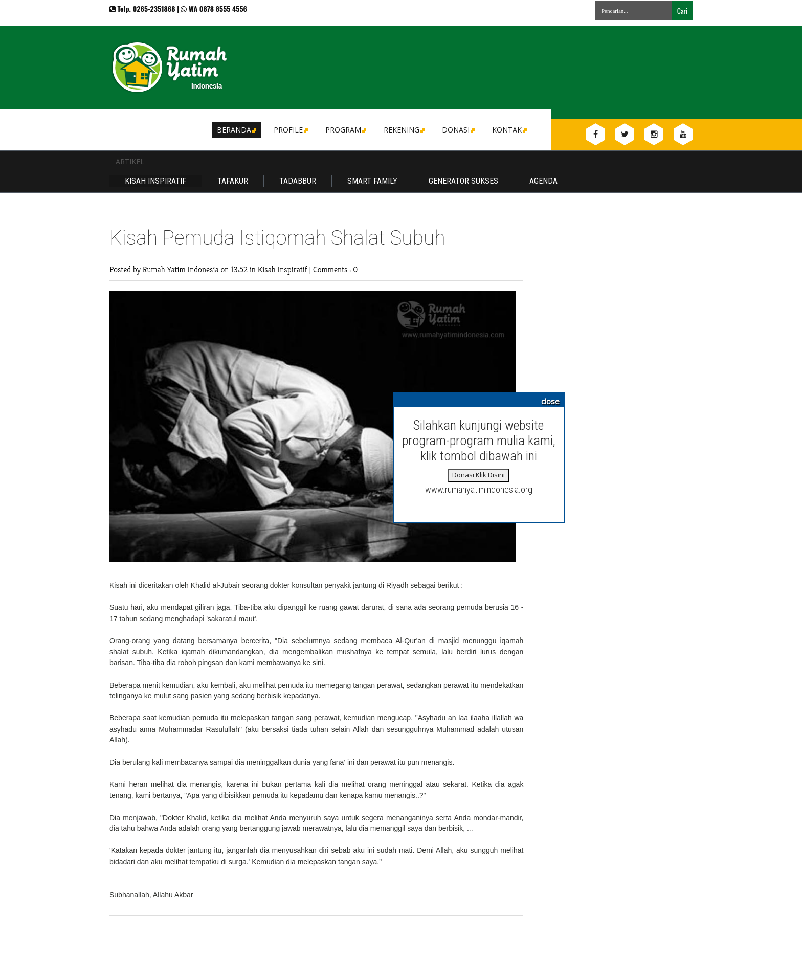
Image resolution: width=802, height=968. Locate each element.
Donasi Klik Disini (478, 474)
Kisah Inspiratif (155, 181)
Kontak (508, 130)
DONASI (457, 130)
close (550, 401)
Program (345, 130)
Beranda (236, 130)
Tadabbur (297, 181)
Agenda (543, 181)
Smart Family (372, 181)
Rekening (403, 130)
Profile (290, 130)
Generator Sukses (463, 181)
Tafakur (232, 181)
